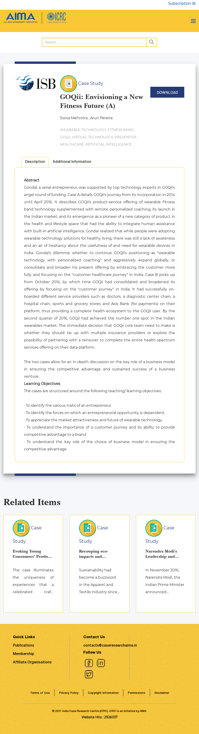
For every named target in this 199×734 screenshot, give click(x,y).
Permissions (136, 693)
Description (35, 162)
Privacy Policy (69, 693)
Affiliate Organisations (32, 663)
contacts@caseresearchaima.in (110, 646)
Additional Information (72, 162)
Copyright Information (103, 693)
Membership (23, 654)
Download (167, 92)
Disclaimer (162, 693)
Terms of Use (40, 693)
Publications (23, 646)
